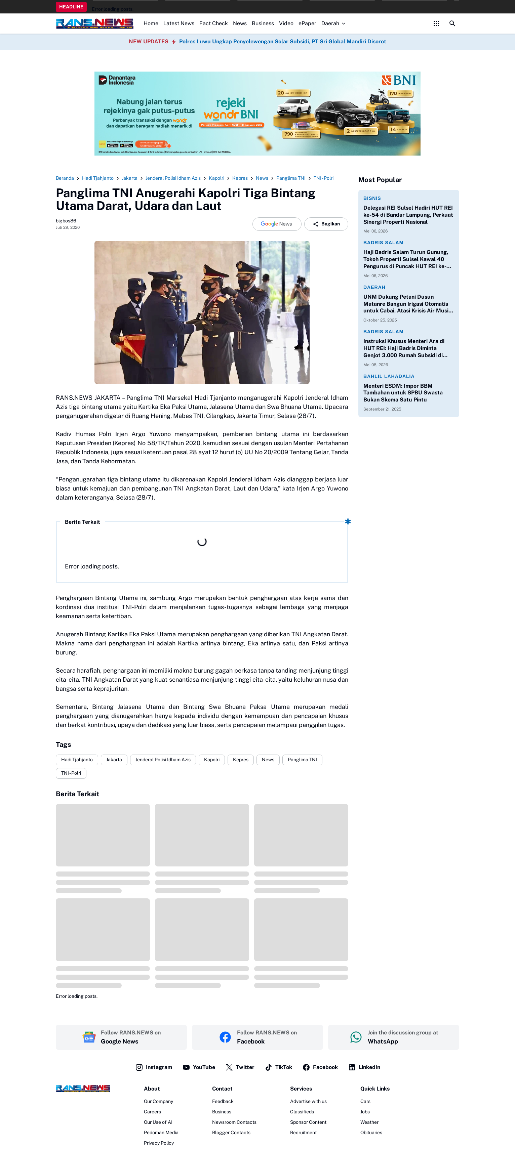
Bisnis (372, 198)
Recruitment (303, 1132)
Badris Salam (383, 242)
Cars (365, 1101)
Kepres (240, 759)
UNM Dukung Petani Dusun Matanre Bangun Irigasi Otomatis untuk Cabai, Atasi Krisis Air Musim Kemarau (408, 304)
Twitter (239, 1067)
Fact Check (213, 23)
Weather (369, 1122)
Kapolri (212, 759)
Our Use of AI (158, 1122)
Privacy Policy (159, 1143)
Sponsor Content (308, 1122)
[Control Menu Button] (436, 23)
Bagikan (326, 224)
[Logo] (83, 1088)
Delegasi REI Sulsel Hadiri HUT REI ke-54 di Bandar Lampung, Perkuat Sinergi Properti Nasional (408, 215)
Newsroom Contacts (234, 1122)
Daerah (334, 23)
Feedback (223, 1101)
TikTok (278, 1067)
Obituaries (371, 1132)
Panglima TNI (302, 759)
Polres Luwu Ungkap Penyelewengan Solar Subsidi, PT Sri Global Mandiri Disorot (282, 41)
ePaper (307, 23)
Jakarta (114, 759)
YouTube (198, 1067)
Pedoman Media (161, 1132)
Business (263, 23)
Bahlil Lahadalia (389, 376)
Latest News (178, 23)
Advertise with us (308, 1101)
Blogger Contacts (231, 1132)
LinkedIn (364, 1067)
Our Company (158, 1101)
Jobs (365, 1111)
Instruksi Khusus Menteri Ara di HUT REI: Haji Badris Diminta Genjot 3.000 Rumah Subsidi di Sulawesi (403, 348)
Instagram (153, 1067)
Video (286, 23)
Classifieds (302, 1111)
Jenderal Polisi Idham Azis (163, 759)
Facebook (320, 1067)
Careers (152, 1111)
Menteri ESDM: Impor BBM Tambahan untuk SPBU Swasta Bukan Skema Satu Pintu (403, 393)
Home (151, 23)
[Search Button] (452, 23)
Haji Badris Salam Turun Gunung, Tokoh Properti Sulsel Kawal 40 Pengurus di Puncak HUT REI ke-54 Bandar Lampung (408, 259)
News (240, 23)
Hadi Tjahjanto (77, 759)
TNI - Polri (71, 773)
